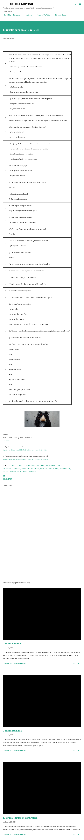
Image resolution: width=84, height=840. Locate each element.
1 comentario (20, 663)
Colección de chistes (11, 469)
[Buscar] (75, 4)
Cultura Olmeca (12, 643)
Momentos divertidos (49, 469)
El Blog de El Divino (18, 4)
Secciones (28, 15)
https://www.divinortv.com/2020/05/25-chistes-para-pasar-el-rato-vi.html (25, 450)
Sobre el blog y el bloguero (11, 15)
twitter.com (6, 441)
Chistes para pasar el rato (51, 466)
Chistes (15, 466)
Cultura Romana (12, 730)
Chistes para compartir (29, 466)
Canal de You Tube (43, 15)
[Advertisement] (42, 559)
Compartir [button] (7, 479)
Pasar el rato (64, 469)
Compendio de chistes (30, 469)
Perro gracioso (9, 472)
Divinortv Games (60, 15)
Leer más (77, 663)
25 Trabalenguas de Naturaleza (20, 817)
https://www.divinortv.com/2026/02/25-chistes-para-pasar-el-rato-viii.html (25, 459)
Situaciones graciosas (26, 472)
